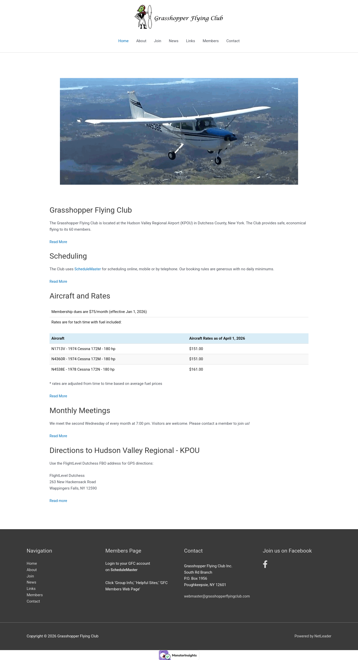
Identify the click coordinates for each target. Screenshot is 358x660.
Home (123, 41)
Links (190, 41)
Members (211, 41)
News (173, 41)
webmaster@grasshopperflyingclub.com (218, 596)
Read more (59, 500)
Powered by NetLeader (312, 636)
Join (157, 41)
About (141, 41)
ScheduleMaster (88, 269)
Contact (233, 41)
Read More (59, 242)
